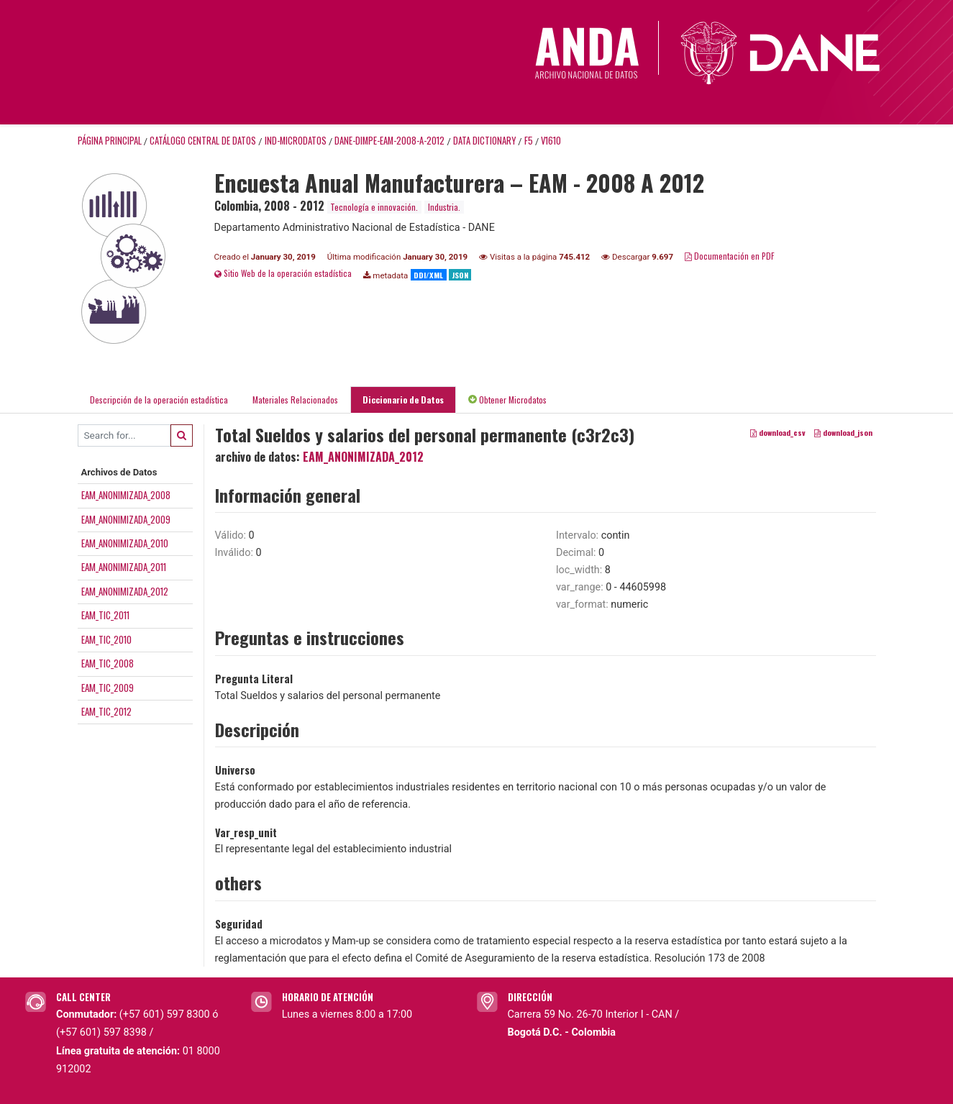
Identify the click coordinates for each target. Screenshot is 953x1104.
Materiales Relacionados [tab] (295, 399)
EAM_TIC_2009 (107, 687)
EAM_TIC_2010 (106, 639)
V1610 (551, 140)
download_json (843, 432)
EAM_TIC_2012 (106, 711)
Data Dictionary (484, 140)
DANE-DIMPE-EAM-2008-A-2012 (389, 140)
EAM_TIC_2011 (105, 615)
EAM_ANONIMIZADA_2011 (123, 567)
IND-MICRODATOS (296, 140)
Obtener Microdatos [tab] (507, 399)
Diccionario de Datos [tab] (403, 399)
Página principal (110, 140)
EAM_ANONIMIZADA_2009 (125, 519)
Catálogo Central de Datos (203, 140)
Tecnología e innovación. (374, 207)
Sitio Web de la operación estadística (283, 273)
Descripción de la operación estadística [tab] (159, 399)
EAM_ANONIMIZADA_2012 (124, 591)
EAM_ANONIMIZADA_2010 (124, 543)
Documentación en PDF (730, 256)
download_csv (778, 432)
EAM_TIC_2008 (107, 663)
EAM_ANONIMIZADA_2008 (125, 495)
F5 (528, 140)
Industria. (444, 207)
